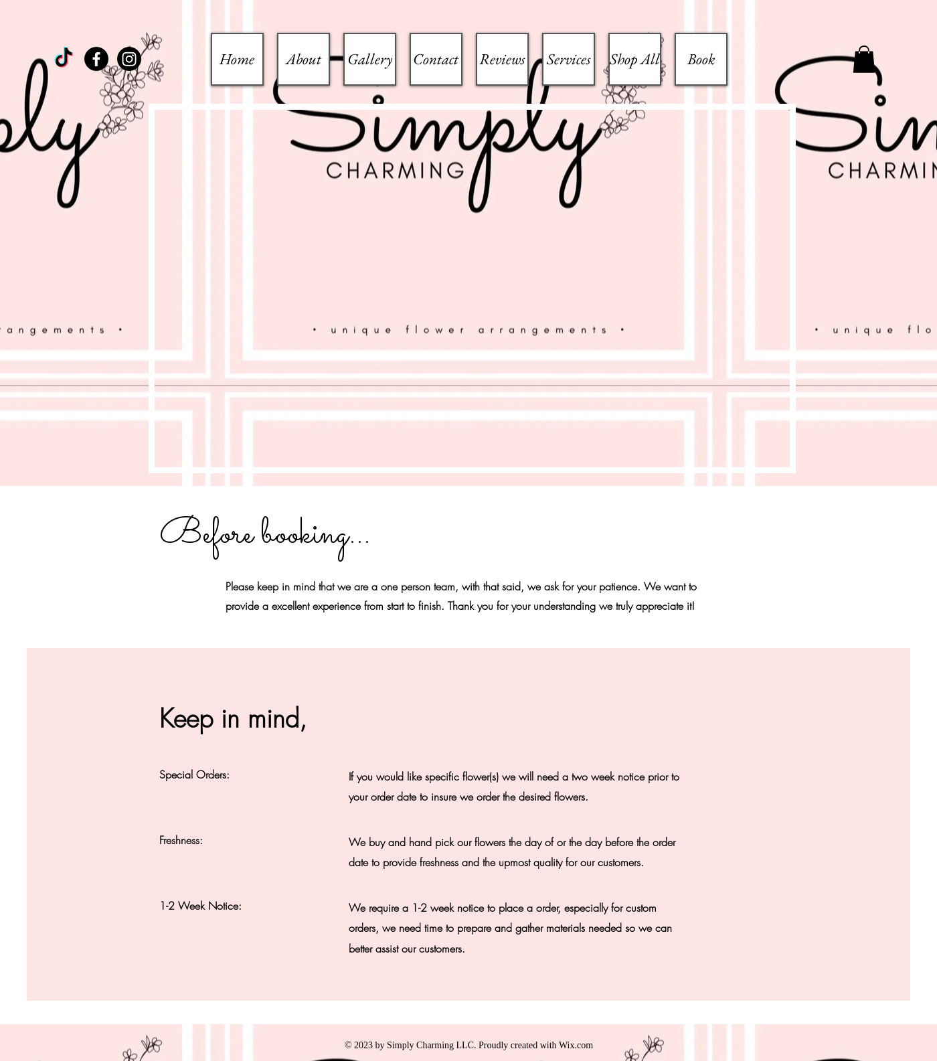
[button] (864, 59)
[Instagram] (129, 59)
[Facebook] (96, 59)
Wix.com (576, 1045)
